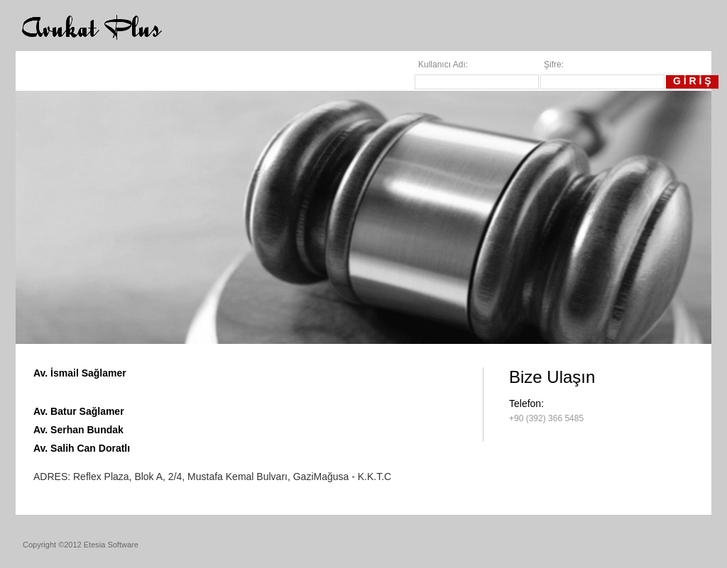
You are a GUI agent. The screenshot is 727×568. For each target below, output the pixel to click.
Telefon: (526, 403)
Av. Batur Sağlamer (78, 411)
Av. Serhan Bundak (78, 429)
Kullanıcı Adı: (443, 64)
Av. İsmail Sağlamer (79, 373)
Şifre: (554, 64)
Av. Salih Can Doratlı (81, 448)
